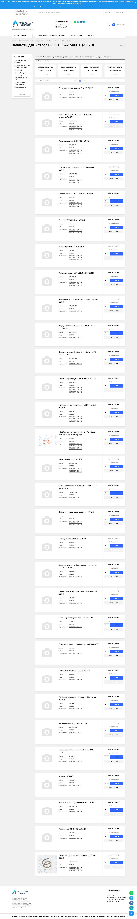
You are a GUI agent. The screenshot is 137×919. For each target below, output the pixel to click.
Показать (22, 94)
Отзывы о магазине (76, 35)
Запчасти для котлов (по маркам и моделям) (51, 35)
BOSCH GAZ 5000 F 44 (68, 67)
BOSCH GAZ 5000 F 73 (114, 67)
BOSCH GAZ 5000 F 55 (91, 67)
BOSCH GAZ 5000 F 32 (45, 67)
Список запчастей (45, 70)
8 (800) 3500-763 (62, 21)
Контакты (91, 35)
